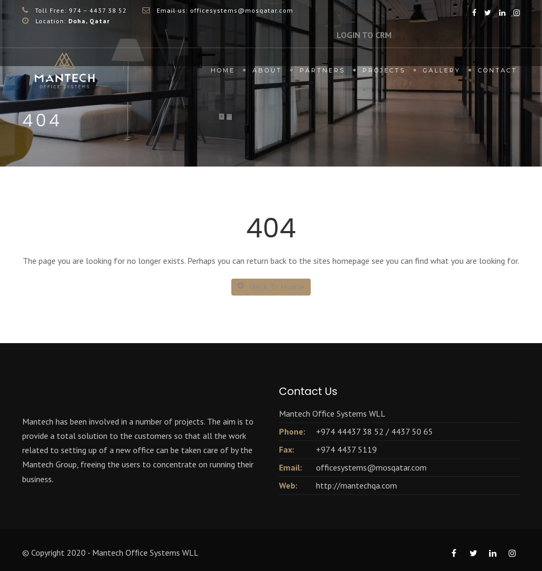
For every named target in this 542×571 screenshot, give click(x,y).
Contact (497, 70)
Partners (322, 70)
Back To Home (271, 287)
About (267, 70)
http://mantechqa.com (356, 485)
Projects (384, 70)
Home (223, 70)
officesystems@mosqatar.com (371, 467)
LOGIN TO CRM (364, 35)
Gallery (441, 70)
